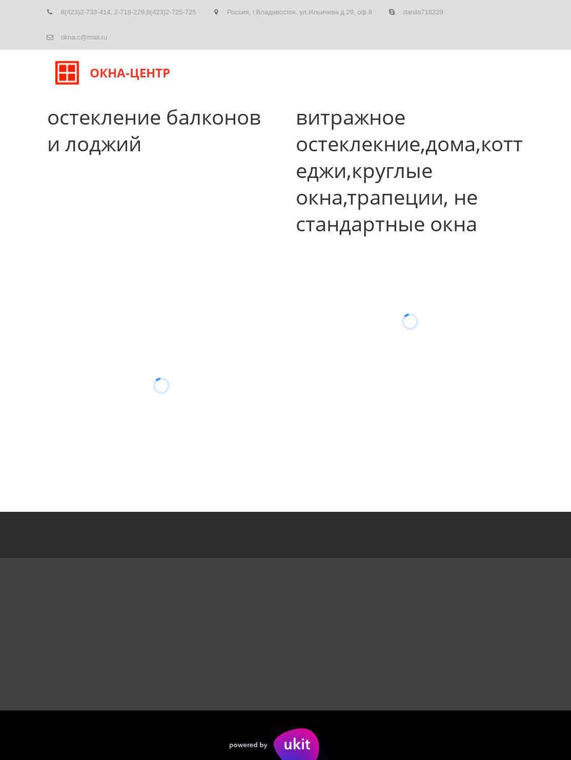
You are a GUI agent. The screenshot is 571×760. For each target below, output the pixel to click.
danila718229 (423, 12)
